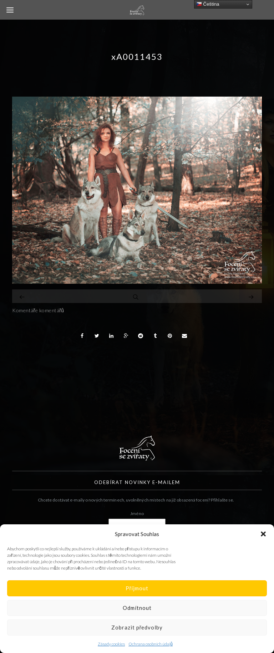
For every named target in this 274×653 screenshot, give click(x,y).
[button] (263, 534)
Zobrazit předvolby (137, 627)
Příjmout (137, 588)
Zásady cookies (111, 644)
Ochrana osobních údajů (150, 644)
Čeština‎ (207, 4)
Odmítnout (137, 608)
